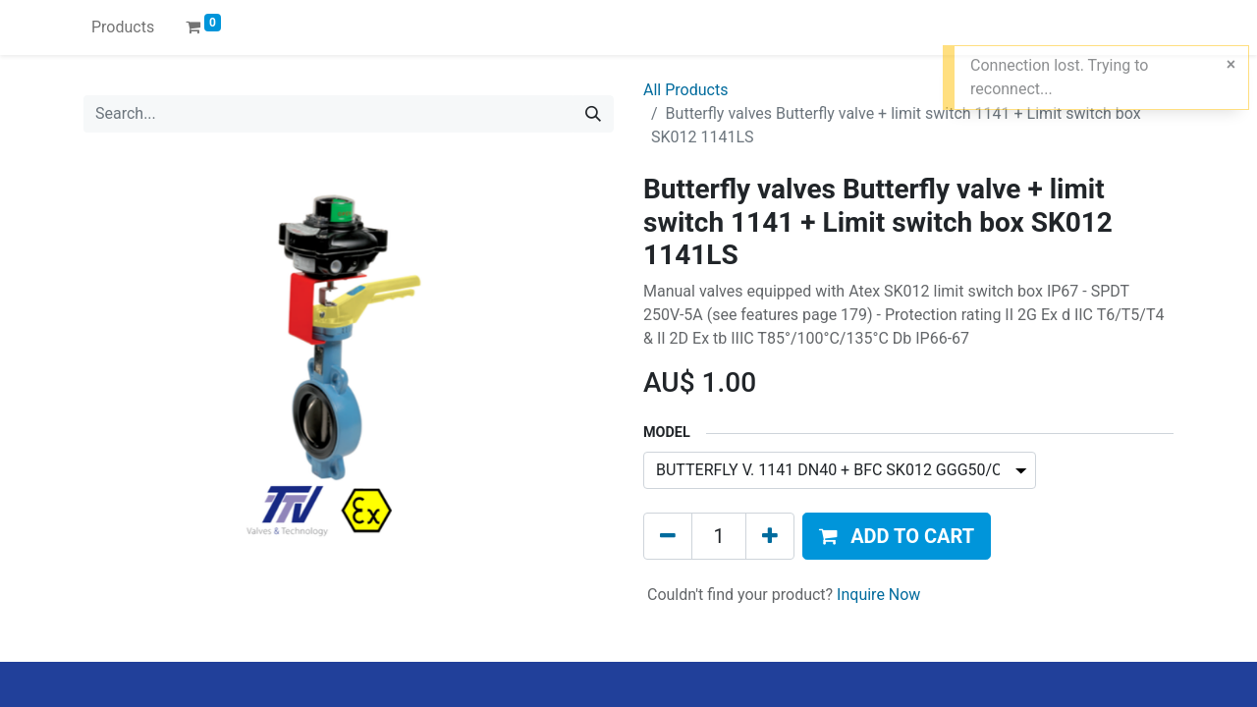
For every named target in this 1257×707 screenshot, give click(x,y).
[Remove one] (667, 536)
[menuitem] (122, 27)
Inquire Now (878, 594)
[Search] (593, 114)
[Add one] (769, 536)
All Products (685, 90)
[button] (896, 536)
